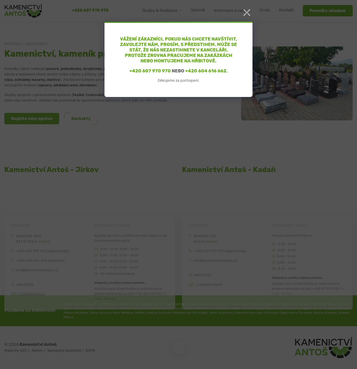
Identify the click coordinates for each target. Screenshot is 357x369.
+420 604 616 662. (206, 71)
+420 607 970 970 (150, 71)
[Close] (246, 12)
